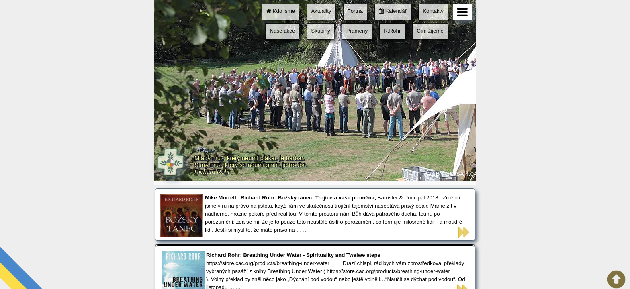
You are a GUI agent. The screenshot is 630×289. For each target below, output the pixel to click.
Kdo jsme (280, 11)
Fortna (355, 11)
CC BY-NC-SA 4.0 (449, 173)
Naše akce (282, 31)
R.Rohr (392, 31)
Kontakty (433, 11)
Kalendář (393, 11)
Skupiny (320, 31)
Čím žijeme (430, 31)
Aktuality (321, 11)
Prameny (357, 31)
